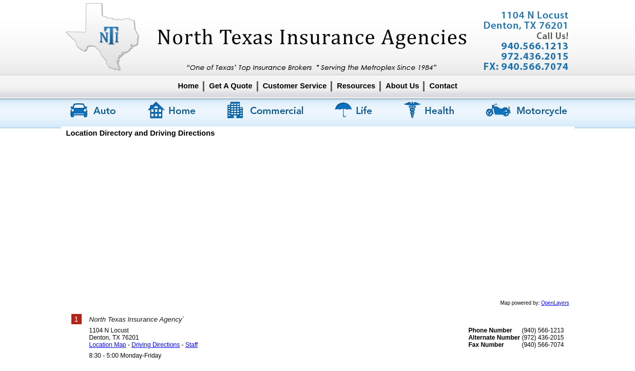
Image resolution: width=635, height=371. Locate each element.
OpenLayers (555, 303)
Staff (191, 344)
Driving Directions (155, 344)
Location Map (107, 344)
